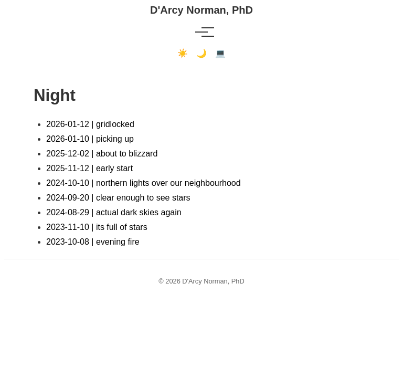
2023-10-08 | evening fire (93, 241)
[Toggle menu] (201, 32)
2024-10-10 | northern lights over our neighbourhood (143, 182)
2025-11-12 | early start (89, 168)
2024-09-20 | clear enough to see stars (118, 197)
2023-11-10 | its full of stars (96, 227)
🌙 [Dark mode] (201, 53)
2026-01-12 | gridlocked (90, 124)
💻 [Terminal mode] (220, 53)
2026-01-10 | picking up (90, 138)
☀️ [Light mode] (182, 53)
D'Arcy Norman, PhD (201, 10)
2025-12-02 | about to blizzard (101, 153)
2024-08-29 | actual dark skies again (114, 212)
